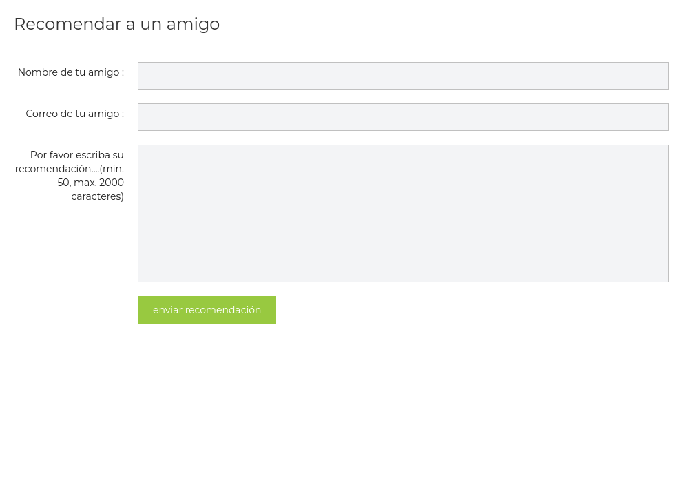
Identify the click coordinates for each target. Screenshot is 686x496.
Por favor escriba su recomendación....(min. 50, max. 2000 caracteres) (69, 176)
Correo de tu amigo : (75, 113)
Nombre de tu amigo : (71, 72)
